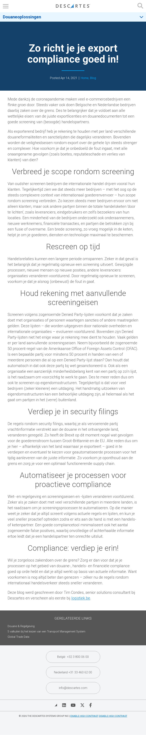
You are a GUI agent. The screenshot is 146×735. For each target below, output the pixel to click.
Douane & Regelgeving (21, 626)
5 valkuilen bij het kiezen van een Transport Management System (46, 631)
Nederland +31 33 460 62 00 (73, 672)
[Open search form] (140, 6)
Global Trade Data (18, 637)
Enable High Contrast (84, 716)
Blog (93, 78)
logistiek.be (80, 598)
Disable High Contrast (113, 716)
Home (85, 78)
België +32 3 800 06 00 (73, 657)
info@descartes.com (73, 688)
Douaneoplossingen (22, 16)
